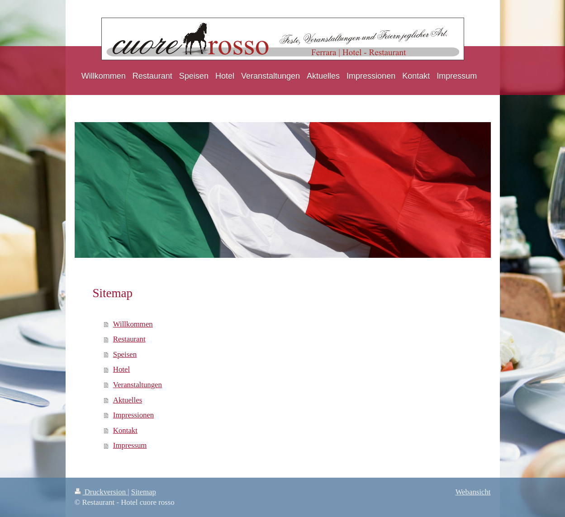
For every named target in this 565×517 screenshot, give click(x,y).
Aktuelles (127, 400)
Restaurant (129, 339)
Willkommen (133, 324)
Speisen (125, 354)
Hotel (121, 369)
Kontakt (125, 430)
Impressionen (133, 415)
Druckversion (101, 492)
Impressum (130, 445)
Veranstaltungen (137, 384)
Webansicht (473, 492)
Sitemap (143, 492)
